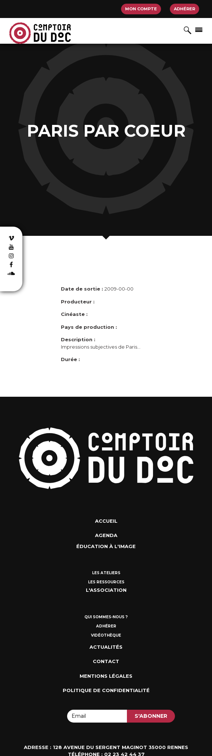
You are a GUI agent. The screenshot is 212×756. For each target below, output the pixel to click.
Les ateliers (106, 572)
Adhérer (184, 8)
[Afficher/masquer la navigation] (198, 29)
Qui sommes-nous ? (106, 617)
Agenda (106, 535)
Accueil (106, 521)
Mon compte (141, 8)
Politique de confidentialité (106, 690)
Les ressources (106, 582)
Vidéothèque (106, 635)
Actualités (106, 647)
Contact (106, 661)
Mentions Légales (106, 676)
